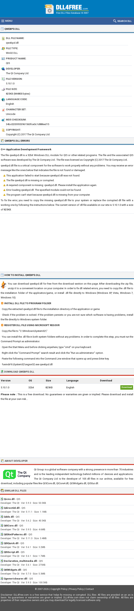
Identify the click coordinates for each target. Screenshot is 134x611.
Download (127, 387)
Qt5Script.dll (11, 552)
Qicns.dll (9, 499)
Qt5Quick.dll (11, 543)
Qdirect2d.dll (12, 507)
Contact (89, 589)
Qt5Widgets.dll (12, 569)
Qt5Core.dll (10, 525)
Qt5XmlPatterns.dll (15, 534)
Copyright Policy (58, 589)
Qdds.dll (9, 516)
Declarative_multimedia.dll (20, 561)
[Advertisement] (67, 242)
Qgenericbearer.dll (15, 578)
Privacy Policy (76, 589)
